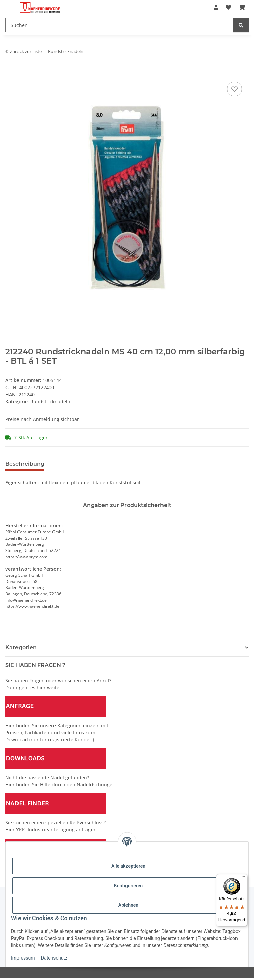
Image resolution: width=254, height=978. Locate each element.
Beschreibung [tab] (24, 464)
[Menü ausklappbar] (8, 4)
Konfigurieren (128, 885)
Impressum (23, 958)
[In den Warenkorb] (10, 72)
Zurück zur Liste (26, 51)
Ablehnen (128, 905)
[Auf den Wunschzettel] (234, 89)
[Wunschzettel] (228, 7)
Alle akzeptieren (128, 866)
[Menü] (243, 878)
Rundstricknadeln (50, 401)
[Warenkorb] (242, 7)
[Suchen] (119, 25)
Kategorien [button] (21, 647)
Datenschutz (54, 958)
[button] (216, 7)
